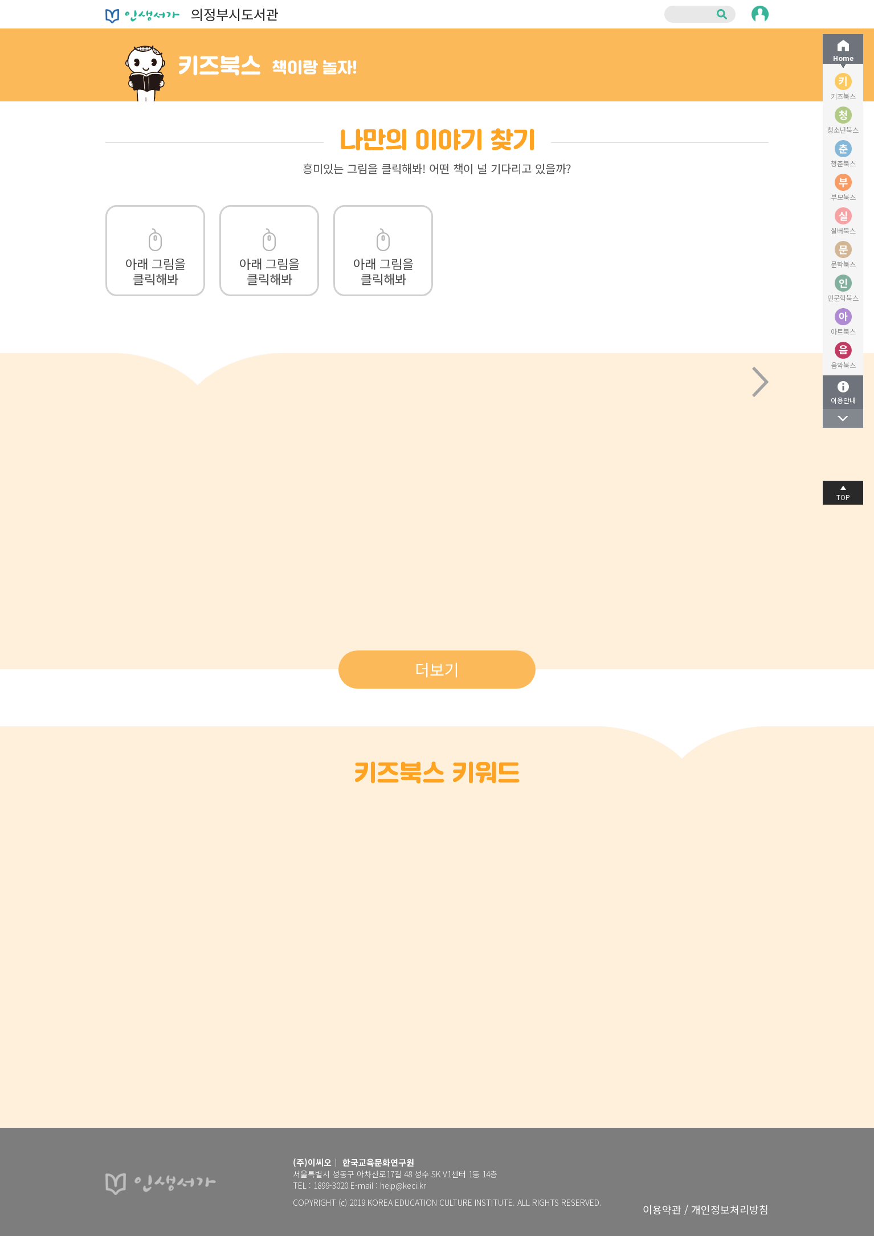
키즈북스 (843, 96)
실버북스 (843, 230)
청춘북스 (843, 163)
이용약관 (662, 1209)
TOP (843, 497)
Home (843, 58)
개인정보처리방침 (730, 1209)
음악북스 (843, 365)
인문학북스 (843, 297)
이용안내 (843, 400)
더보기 (437, 669)
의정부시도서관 (192, 14)
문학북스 (843, 264)
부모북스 (843, 197)
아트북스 (843, 331)
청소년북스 (843, 129)
